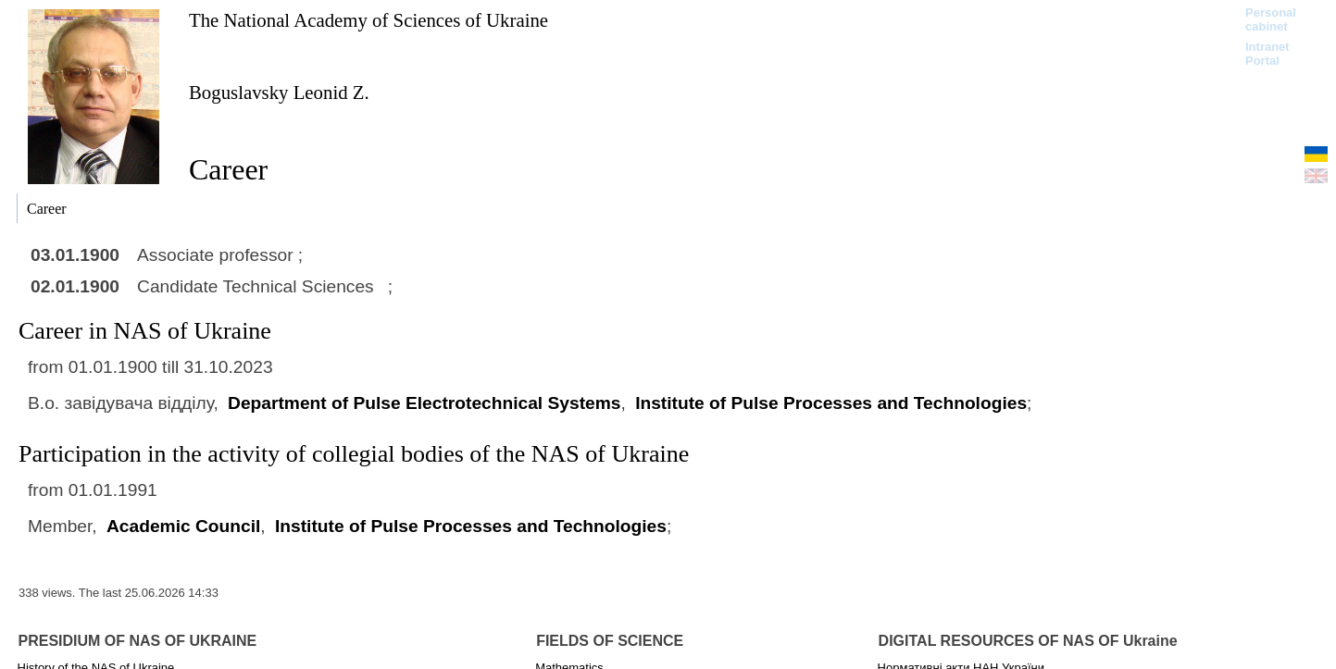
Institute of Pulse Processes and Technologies (831, 403)
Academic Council (183, 526)
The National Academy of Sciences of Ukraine (368, 20)
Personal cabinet (1270, 19)
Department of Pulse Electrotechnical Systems (424, 403)
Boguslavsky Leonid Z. (279, 92)
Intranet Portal (1267, 54)
